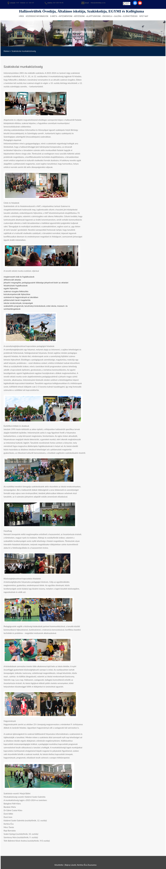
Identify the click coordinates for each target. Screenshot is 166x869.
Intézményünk (65, 16)
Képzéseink (79, 16)
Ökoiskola (107, 16)
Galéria (117, 16)
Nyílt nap (143, 16)
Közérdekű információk (37, 16)
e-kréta (53, 16)
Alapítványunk (94, 16)
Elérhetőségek (130, 16)
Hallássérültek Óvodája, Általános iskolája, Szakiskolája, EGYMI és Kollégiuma (81, 11)
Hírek (21, 16)
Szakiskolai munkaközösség (23, 67)
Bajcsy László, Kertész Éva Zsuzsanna (80, 865)
